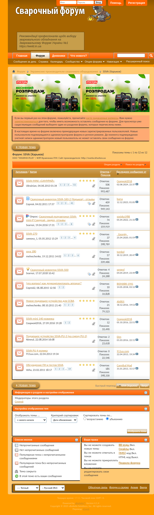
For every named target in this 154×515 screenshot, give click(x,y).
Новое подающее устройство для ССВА (50, 300)
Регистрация (136, 2)
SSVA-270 (31, 233)
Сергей (30, 204)
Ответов (104, 171)
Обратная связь (97, 487)
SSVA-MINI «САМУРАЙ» (40, 180)
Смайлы (124, 449)
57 (108, 255)
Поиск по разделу (135, 164)
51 (74, 184)
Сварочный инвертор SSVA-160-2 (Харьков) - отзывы (62, 199)
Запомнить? (69, 8)
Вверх (144, 385)
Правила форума (129, 463)
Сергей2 (30, 287)
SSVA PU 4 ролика (37, 350)
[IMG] (122, 453)
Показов (105, 175)
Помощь (115, 2)
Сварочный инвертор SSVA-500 (49, 269)
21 (108, 305)
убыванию (114, 419)
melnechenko (33, 256)
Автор (33, 171)
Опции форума (93, 61)
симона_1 (31, 238)
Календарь (56, 61)
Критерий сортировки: (65, 415)
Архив (134, 487)
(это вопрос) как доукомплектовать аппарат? (54, 283)
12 (108, 322)
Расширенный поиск (138, 61)
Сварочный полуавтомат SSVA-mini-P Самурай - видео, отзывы (51, 218)
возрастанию (93, 419)
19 (69, 368)
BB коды (124, 445)
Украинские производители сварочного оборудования (64, 71)
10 (108, 287)
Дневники (58, 55)
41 (72, 203)
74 (108, 220)
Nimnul (30, 339)
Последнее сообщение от (131, 172)
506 (107, 184)
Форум (40, 55)
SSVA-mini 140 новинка (40, 318)
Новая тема (26, 147)
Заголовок (21, 171)
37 (108, 237)
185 (107, 368)
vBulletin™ (80, 503)
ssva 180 (31, 251)
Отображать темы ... (27, 415)
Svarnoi (30, 224)
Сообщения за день (24, 61)
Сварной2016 (33, 323)
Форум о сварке (119, 487)
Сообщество (72, 61)
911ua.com (32, 354)
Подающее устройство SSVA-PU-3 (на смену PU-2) (56, 336)
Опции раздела (112, 164)
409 (107, 202)
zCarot (86, 509)
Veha (28, 369)
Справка (43, 61)
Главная (21, 55)
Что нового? (78, 55)
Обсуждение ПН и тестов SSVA (44, 365)
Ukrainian (31, 185)
